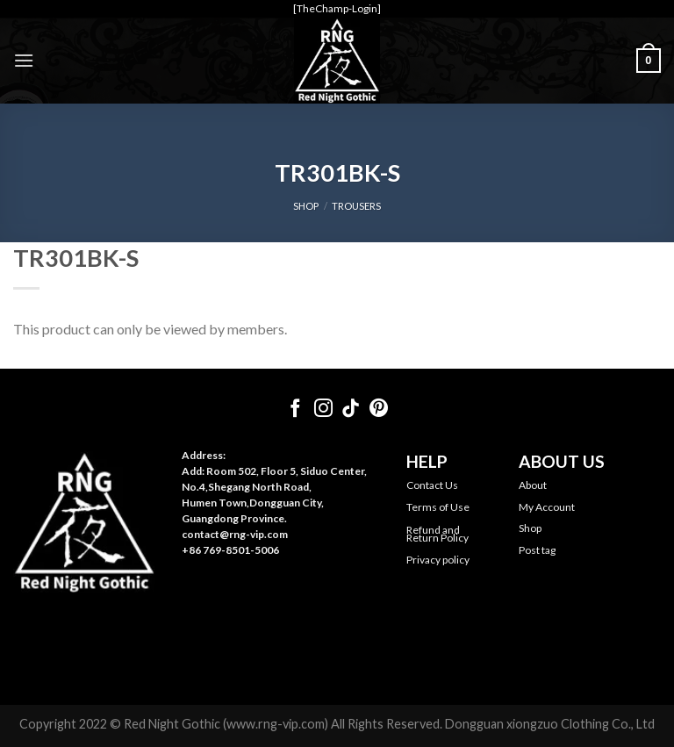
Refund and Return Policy (437, 534)
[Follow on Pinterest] (378, 409)
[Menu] (23, 60)
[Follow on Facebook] (295, 409)
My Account (547, 507)
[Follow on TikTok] (350, 409)
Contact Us (432, 485)
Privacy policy (438, 559)
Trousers (356, 206)
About (533, 485)
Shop (530, 528)
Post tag (537, 550)
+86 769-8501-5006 (230, 550)
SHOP (306, 206)
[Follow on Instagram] (323, 409)
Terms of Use (438, 507)
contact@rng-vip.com (235, 534)
